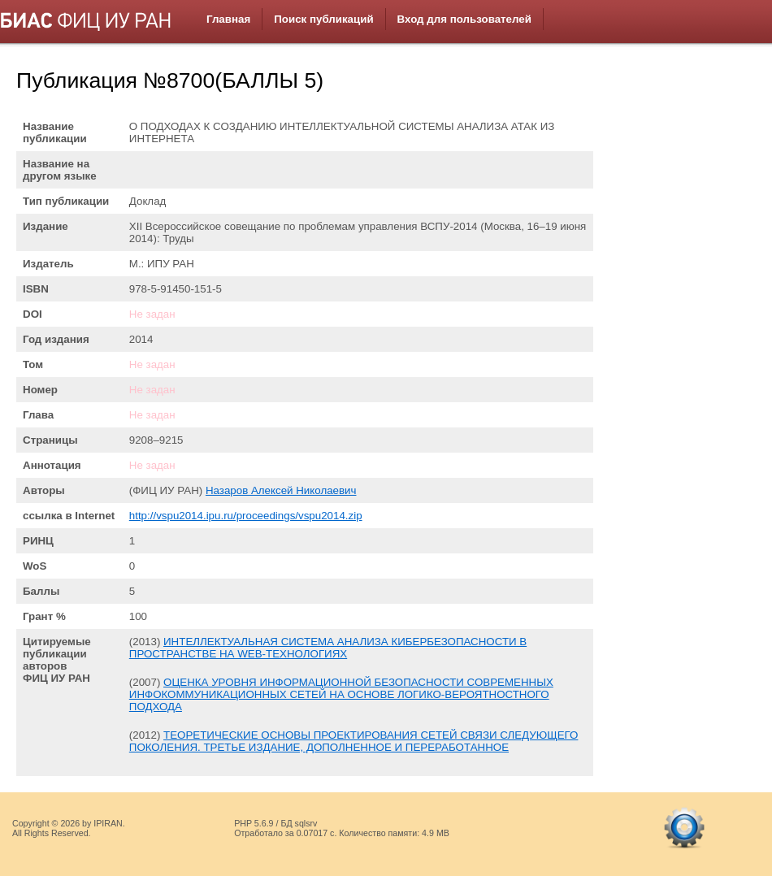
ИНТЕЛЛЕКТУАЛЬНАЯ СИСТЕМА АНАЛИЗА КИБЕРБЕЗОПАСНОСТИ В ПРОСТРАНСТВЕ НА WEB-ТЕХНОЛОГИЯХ (328, 647)
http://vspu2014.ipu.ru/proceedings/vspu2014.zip (245, 516)
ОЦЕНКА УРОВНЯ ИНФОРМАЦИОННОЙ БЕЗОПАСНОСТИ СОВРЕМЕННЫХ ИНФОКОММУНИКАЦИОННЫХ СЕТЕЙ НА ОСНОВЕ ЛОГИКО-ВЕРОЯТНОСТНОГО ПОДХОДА (341, 694)
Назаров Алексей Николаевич (281, 490)
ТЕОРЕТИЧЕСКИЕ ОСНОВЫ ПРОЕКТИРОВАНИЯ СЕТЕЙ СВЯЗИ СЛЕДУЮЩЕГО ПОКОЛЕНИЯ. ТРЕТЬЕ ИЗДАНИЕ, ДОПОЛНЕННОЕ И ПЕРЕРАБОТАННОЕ (354, 741)
